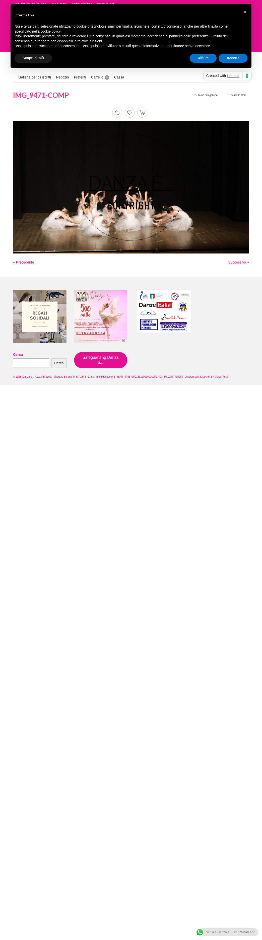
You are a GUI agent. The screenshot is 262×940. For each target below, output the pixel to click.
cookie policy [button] (50, 31)
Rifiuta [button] (203, 58)
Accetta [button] (233, 58)
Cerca (18, 355)
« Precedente (23, 262)
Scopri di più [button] (33, 58)
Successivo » (238, 262)
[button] (245, 12)
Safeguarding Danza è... (101, 360)
